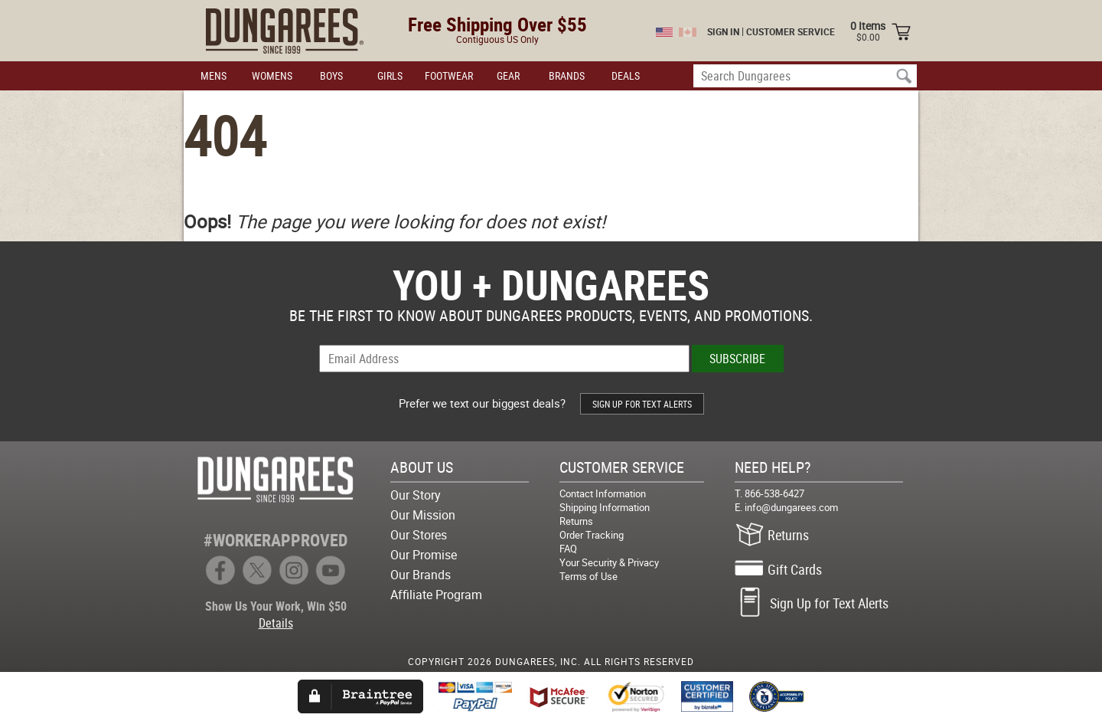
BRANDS (567, 75)
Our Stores (418, 534)
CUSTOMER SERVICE (790, 31)
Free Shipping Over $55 (497, 24)
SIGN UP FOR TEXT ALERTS (642, 404)
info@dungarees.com (791, 507)
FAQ (568, 548)
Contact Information (602, 493)
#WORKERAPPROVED (275, 540)
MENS (214, 75)
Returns (576, 521)
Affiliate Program (436, 594)
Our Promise (423, 554)
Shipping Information (604, 507)
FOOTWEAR (449, 75)
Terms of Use (588, 576)
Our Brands (420, 574)
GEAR (508, 75)
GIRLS (390, 75)
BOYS (331, 75)
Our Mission (422, 514)
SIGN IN (723, 31)
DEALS (625, 75)
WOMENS (272, 75)
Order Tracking (591, 535)
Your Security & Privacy (609, 562)
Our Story (415, 495)
